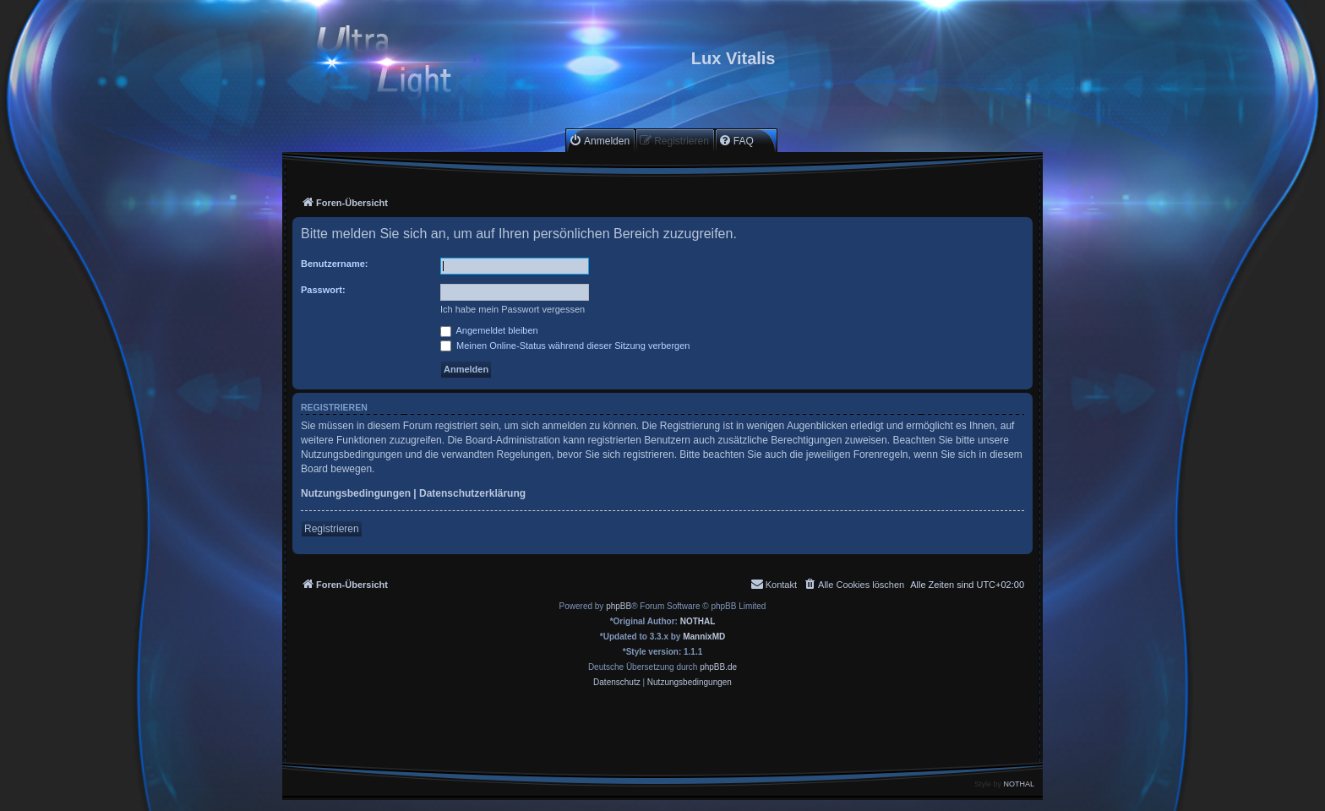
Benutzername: (334, 264)
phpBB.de (718, 667)
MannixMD (704, 636)
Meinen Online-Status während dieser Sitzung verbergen (565, 345)
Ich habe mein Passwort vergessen (512, 309)
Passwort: (323, 290)
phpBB (618, 606)
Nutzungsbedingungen (356, 493)
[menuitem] (599, 140)
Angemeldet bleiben (489, 330)
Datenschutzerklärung (472, 493)
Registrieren (331, 529)
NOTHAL (698, 621)
